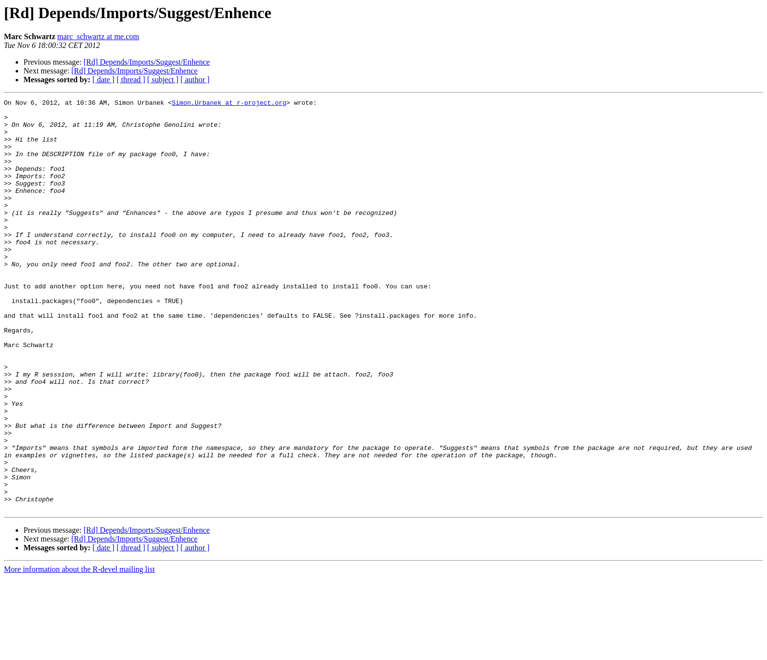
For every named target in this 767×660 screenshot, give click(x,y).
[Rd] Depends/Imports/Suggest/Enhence (147, 62)
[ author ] (195, 79)
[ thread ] (130, 79)
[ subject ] (163, 79)
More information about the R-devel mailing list (79, 651)
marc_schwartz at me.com (98, 36)
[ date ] (103, 79)
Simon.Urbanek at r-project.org (229, 103)
